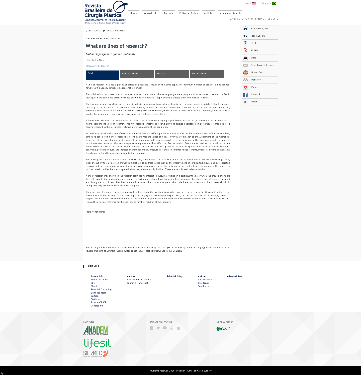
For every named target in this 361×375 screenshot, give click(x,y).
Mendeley (252, 79)
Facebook (251, 94)
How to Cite (252, 72)
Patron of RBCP (98, 302)
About (94, 286)
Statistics (161, 73)
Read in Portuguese (255, 28)
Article (91, 73)
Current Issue (205, 279)
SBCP (93, 282)
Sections (95, 295)
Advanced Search (230, 13)
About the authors (130, 73)
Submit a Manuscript (137, 282)
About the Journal (100, 279)
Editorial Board (98, 292)
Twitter (250, 101)
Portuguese (268, 3)
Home (133, 13)
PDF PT (250, 43)
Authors (168, 13)
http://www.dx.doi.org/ (97, 65)
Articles (209, 13)
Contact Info (97, 305)
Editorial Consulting (101, 289)
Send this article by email (258, 65)
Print (249, 57)
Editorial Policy (188, 13)
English (250, 3)
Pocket (250, 87)
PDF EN (250, 50)
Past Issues (203, 282)
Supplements (204, 286)
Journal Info (150, 13)
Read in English (254, 35)
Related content (199, 73)
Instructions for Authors (139, 279)
